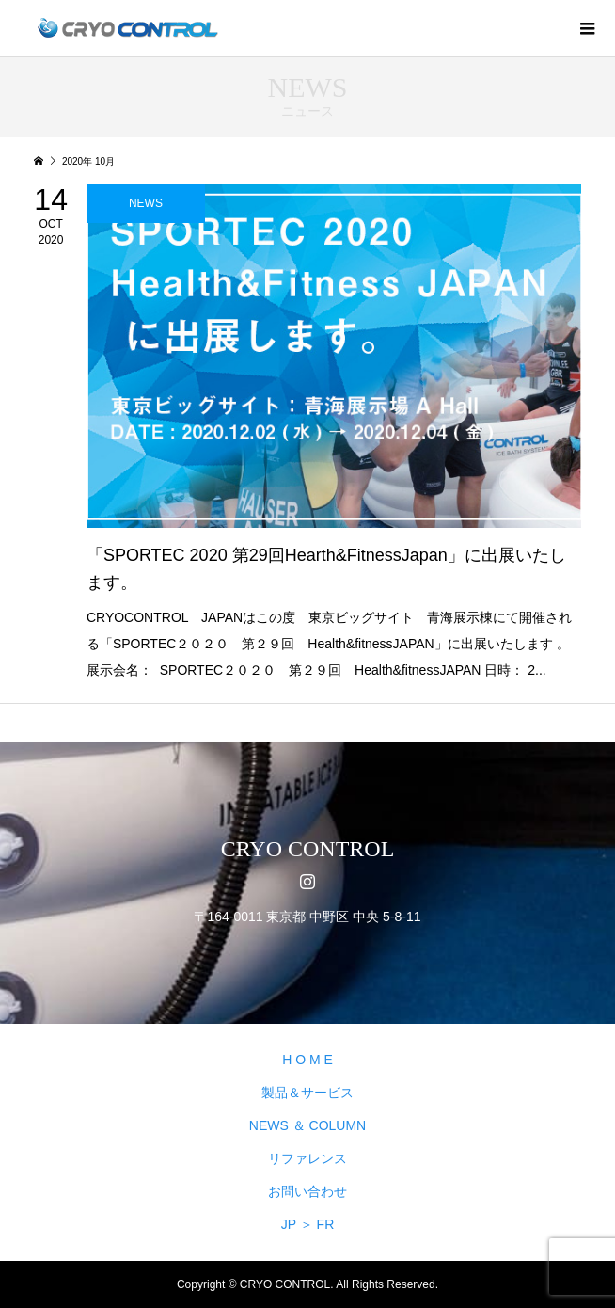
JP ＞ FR (308, 1224)
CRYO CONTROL (308, 849)
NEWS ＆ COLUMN (307, 1125)
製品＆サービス (307, 1092)
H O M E (307, 1059)
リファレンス (307, 1158)
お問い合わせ (307, 1191)
